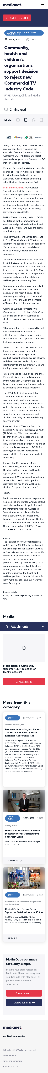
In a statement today (13, 187)
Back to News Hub (17, 17)
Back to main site (14, 1036)
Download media (24, 681)
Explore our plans (24, 1002)
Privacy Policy (9, 1055)
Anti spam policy (10, 1066)
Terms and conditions (12, 1060)
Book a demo (24, 993)
